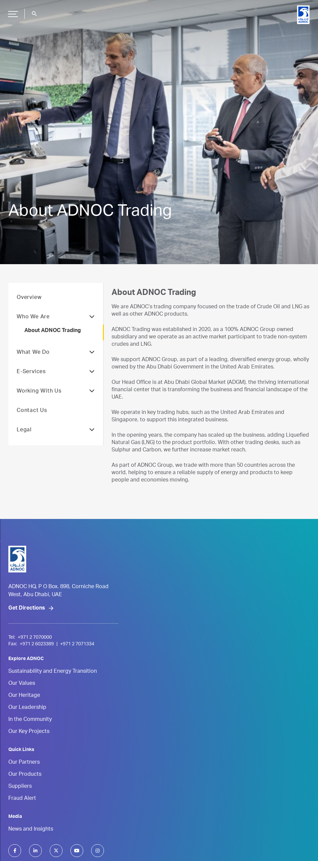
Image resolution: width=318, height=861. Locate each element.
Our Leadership (27, 708)
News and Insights (30, 829)
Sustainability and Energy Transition (52, 671)
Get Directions (26, 608)
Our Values (21, 683)
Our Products (24, 774)
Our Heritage (24, 695)
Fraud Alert (22, 798)
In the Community (30, 720)
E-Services (56, 372)
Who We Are (56, 317)
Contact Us (32, 411)
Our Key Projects (28, 732)
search (34, 13)
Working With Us (56, 392)
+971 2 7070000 (35, 637)
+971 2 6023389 (37, 644)
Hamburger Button (12, 11)
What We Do (56, 353)
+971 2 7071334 (77, 644)
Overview (29, 298)
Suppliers (20, 786)
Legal (56, 430)
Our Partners (24, 762)
